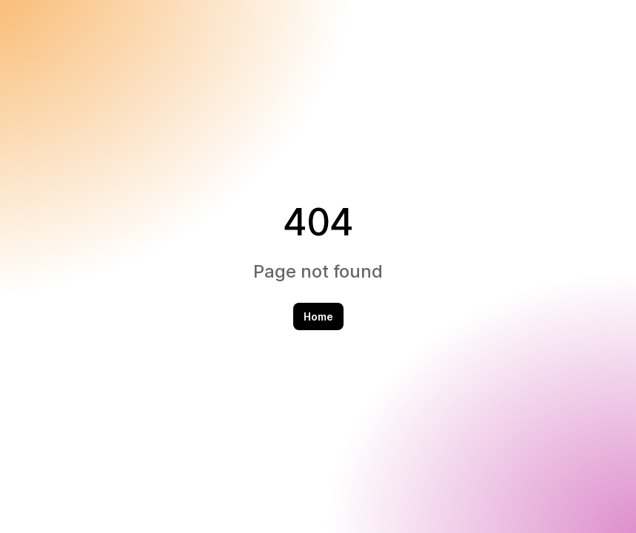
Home (318, 316)
